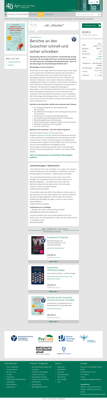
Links (59, 382)
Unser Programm (18, 14)
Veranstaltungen (63, 374)
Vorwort (10, 65)
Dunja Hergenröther (57, 248)
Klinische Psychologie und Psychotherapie (37, 19)
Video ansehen (99, 57)
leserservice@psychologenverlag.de (92, 394)
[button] (91, 25)
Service (33, 14)
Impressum (10, 377)
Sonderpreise (36, 384)
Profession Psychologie (40, 372)
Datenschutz (10, 387)
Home (6, 19)
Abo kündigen (62, 379)
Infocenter (60, 372)
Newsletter (61, 367)
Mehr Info (53, 262)
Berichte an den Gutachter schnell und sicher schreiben (61, 298)
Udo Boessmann (35, 37)
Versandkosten (57, 257)
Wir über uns (11, 372)
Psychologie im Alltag (39, 377)
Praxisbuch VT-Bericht (57, 237)
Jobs (40, 14)
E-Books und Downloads (40, 379)
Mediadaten (61, 369)
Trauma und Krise (38, 374)
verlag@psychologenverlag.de (90, 379)
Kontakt (49, 14)
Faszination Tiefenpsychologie (56, 268)
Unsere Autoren (12, 369)
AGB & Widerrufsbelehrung (16, 379)
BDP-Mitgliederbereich (40, 387)
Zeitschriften (36, 382)
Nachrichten (61, 377)
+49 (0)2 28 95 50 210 (94, 387)
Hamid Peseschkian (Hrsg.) (59, 276)
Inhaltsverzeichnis (14, 62)
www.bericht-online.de (46, 135)
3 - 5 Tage (98, 75)
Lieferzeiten (10, 382)
